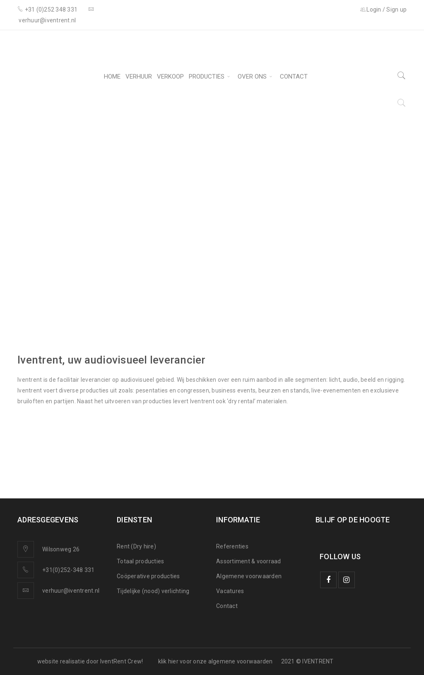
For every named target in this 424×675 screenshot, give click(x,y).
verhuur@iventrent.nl (70, 590)
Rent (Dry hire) (136, 546)
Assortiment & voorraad (248, 561)
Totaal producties (140, 561)
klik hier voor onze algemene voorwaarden (215, 661)
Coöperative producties (148, 576)
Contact (227, 606)
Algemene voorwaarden (249, 576)
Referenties (232, 546)
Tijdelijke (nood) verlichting (153, 591)
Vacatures (230, 591)
